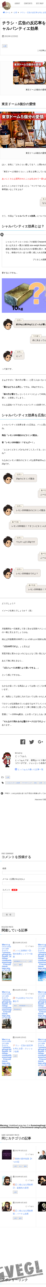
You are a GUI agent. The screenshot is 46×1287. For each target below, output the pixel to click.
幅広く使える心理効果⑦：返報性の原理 (23, 1186)
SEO (15, 1005)
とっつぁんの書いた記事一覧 (30, 769)
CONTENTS (28, 3)
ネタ (15, 964)
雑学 (20, 964)
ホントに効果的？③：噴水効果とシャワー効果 (23, 953)
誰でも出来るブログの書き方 (23, 999)
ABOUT (17, 3)
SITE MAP (39, 3)
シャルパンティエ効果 (13, 783)
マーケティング (27, 783)
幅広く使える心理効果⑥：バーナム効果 (23, 1212)
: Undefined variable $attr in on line (7, 962)
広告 (35, 783)
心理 (4, 46)
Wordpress (17, 1009)
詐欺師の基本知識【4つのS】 (22, 1160)
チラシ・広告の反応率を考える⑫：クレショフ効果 (23, 1048)
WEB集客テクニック (20, 961)
